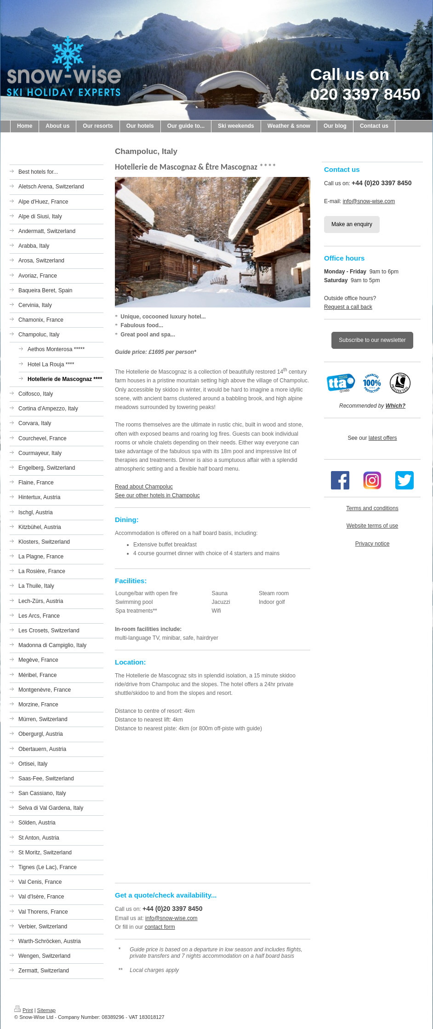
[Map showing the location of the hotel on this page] (212, 807)
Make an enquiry (351, 224)
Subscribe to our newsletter (372, 340)
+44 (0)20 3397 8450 (172, 908)
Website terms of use (373, 526)
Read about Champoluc (144, 486)
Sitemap (46, 1010)
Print (23, 1010)
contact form (160, 927)
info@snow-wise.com (171, 918)
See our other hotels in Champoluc (157, 495)
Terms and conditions (372, 508)
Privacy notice (372, 543)
